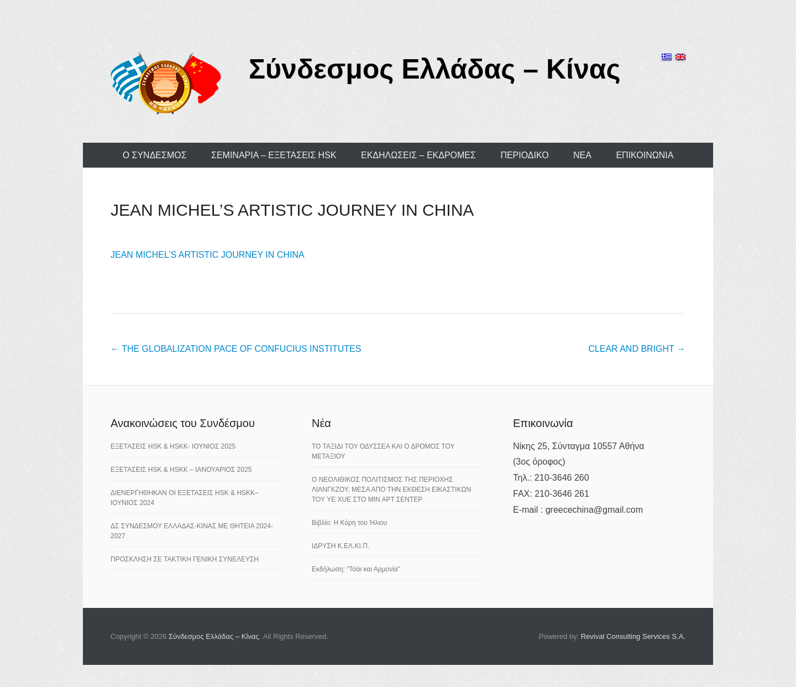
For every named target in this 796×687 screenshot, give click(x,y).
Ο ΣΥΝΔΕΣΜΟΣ (155, 155)
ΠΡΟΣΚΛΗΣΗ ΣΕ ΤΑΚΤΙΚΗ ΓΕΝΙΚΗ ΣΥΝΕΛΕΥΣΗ (185, 559)
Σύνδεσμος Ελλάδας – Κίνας (435, 69)
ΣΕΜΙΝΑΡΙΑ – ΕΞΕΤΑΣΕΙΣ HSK (274, 155)
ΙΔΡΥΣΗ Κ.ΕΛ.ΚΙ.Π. (340, 546)
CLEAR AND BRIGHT (636, 348)
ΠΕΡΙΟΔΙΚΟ (524, 155)
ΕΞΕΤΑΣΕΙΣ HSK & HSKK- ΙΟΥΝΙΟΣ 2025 (173, 446)
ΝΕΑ (582, 155)
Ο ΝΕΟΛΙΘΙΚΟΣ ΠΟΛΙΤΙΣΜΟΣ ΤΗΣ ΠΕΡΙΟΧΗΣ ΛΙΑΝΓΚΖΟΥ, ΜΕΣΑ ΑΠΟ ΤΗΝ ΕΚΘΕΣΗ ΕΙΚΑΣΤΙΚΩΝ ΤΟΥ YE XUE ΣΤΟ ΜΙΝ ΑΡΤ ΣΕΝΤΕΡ (391, 489)
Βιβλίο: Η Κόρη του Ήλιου (349, 523)
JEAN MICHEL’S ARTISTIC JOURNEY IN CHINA (292, 210)
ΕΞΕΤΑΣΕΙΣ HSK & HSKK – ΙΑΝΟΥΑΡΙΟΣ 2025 (181, 469)
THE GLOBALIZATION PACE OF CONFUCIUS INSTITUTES (236, 348)
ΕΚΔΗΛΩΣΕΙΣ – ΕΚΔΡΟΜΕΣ (418, 155)
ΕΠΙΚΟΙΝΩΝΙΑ (644, 155)
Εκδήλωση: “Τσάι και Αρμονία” (356, 569)
